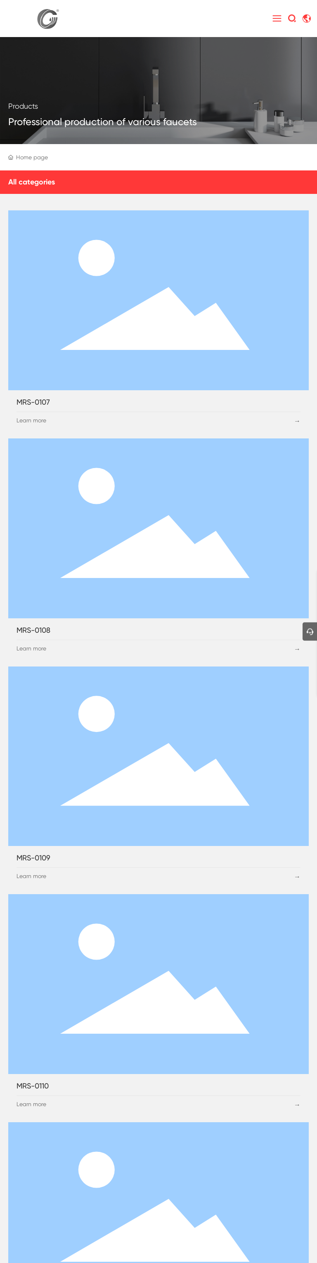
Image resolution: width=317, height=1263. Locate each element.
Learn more (31, 420)
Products (23, 106)
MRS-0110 (33, 1085)
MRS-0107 (33, 402)
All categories (31, 181)
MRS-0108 (33, 630)
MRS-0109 (33, 857)
